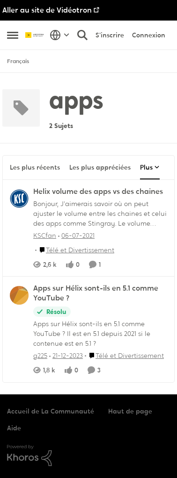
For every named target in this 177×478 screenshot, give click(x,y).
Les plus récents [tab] (35, 167)
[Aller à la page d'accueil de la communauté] (35, 35)
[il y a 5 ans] (76, 235)
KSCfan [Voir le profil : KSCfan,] (44, 235)
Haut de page (130, 411)
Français (18, 61)
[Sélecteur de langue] (60, 35)
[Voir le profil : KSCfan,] (19, 198)
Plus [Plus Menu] (150, 167)
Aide (14, 428)
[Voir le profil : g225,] (19, 295)
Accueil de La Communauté (50, 411)
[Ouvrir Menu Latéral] (12, 35)
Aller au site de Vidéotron (47, 10)
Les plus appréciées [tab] (100, 167)
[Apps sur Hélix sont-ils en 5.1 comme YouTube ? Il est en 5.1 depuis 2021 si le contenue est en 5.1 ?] (100, 334)
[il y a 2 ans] (66, 356)
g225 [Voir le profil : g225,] (40, 355)
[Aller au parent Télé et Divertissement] (74, 250)
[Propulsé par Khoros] (88, 455)
